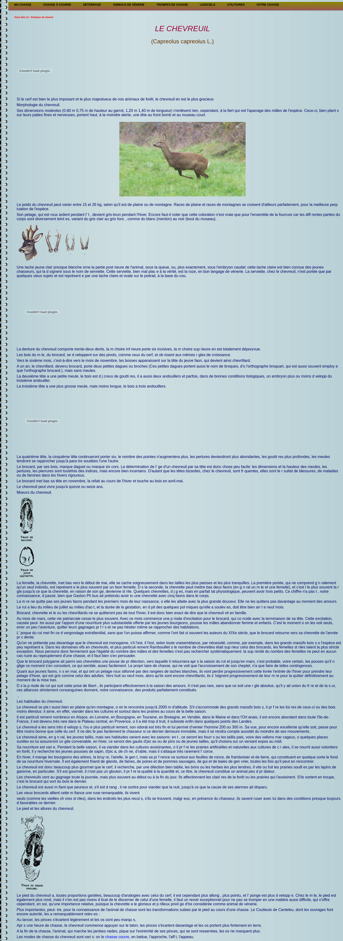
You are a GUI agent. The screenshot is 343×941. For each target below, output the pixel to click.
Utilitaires (236, 4)
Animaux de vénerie (128, 4)
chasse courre (116, 937)
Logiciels (207, 4)
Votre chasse (268, 4)
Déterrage (92, 4)
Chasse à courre (57, 4)
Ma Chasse (22, 4)
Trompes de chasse (172, 4)
